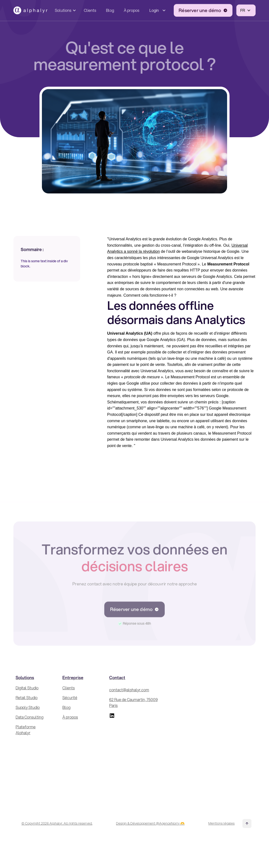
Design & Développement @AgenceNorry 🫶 (150, 823)
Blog (110, 9)
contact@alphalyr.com (129, 690)
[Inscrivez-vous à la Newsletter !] (209, 735)
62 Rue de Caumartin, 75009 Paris (133, 702)
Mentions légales (221, 823)
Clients (90, 9)
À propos (131, 9)
